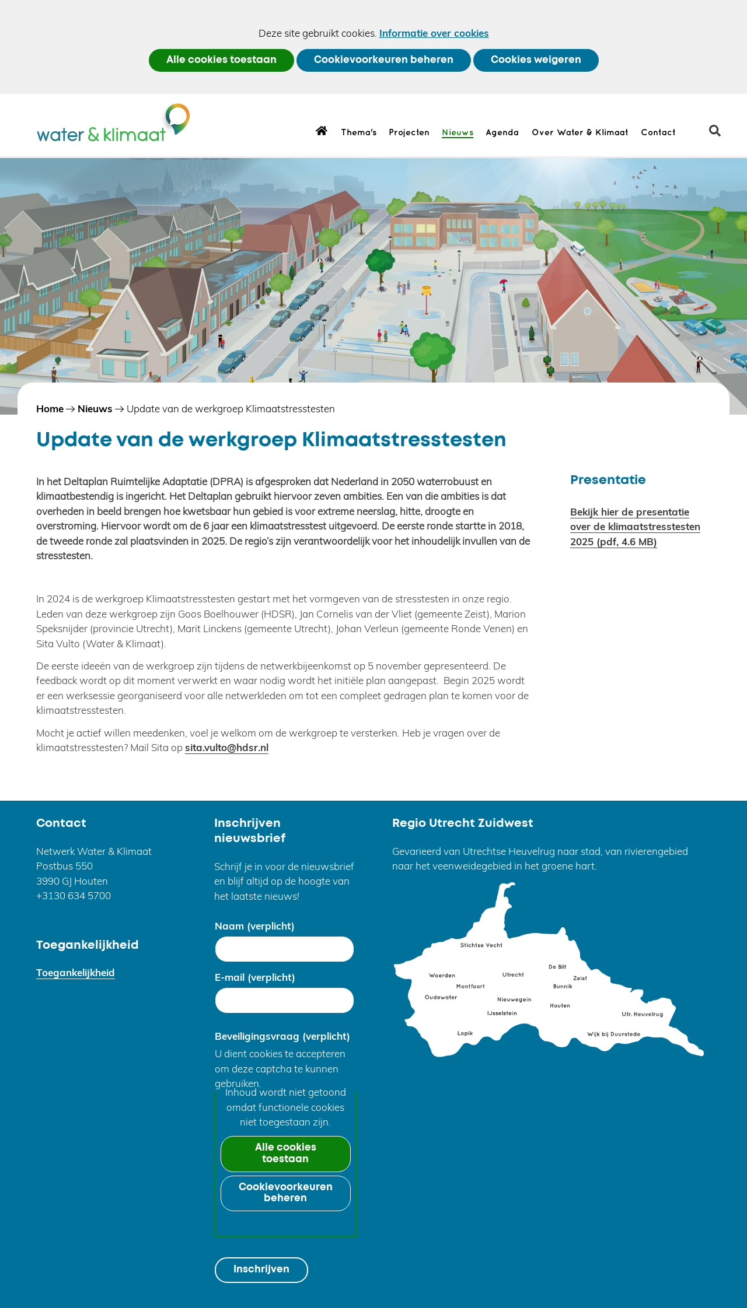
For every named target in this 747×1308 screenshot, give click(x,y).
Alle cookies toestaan (221, 60)
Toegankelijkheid (75, 972)
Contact (658, 133)
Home (322, 130)
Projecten (409, 133)
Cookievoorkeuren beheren (383, 60)
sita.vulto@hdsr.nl (226, 747)
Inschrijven (261, 1270)
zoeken (719, 135)
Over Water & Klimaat (580, 133)
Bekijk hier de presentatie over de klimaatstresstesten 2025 (635, 527)
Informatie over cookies (434, 33)
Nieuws (457, 133)
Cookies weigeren (536, 60)
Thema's (358, 133)
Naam (255, 926)
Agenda (502, 133)
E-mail (255, 977)
